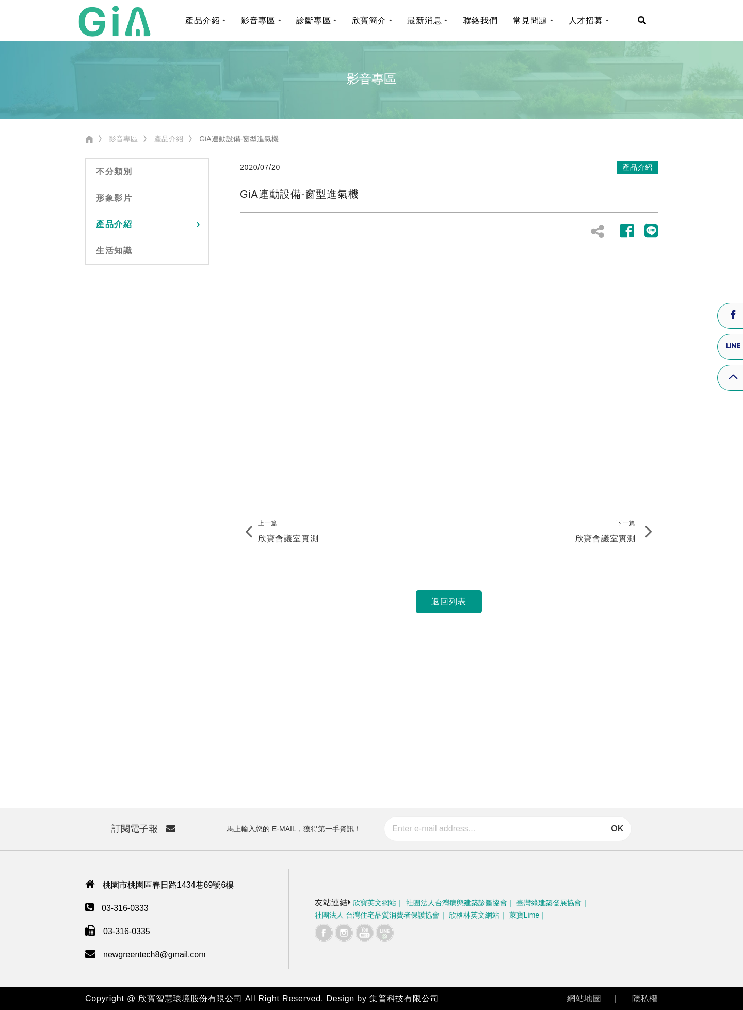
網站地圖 (584, 998)
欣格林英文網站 (474, 915)
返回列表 (448, 601)
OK (617, 828)
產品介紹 (168, 139)
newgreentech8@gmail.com (154, 954)
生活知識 (114, 250)
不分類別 (114, 171)
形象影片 (114, 198)
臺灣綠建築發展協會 (549, 903)
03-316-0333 (125, 908)
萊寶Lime (524, 915)
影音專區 (123, 139)
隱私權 (645, 998)
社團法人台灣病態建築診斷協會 (456, 903)
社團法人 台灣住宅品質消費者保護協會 (377, 915)
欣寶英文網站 (374, 903)
